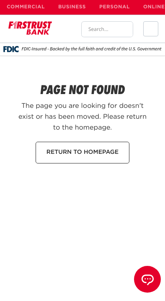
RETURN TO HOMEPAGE (82, 152)
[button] (150, 28)
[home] (30, 29)
